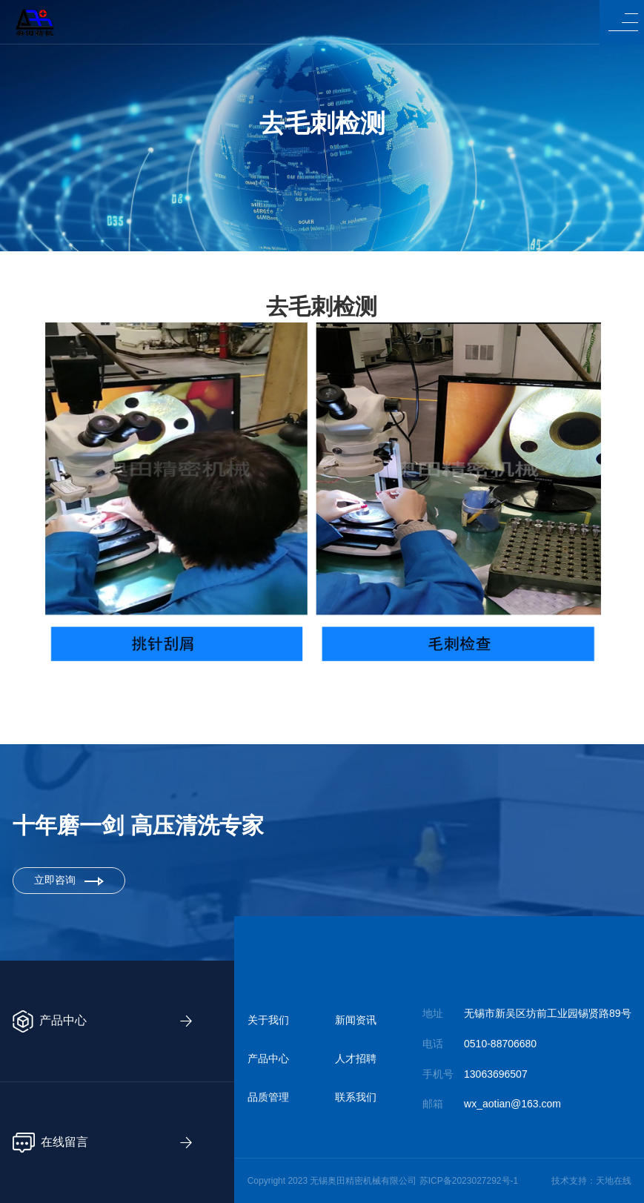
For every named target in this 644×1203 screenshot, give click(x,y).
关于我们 (268, 1020)
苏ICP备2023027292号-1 (468, 1181)
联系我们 (355, 1097)
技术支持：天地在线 (591, 1181)
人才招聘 (355, 1058)
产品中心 (268, 1058)
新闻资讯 (355, 1020)
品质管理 (268, 1097)
